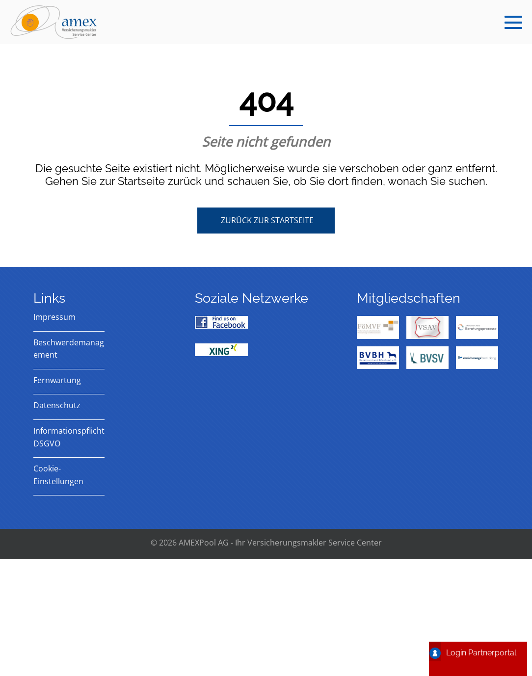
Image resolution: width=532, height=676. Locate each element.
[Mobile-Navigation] (513, 22)
